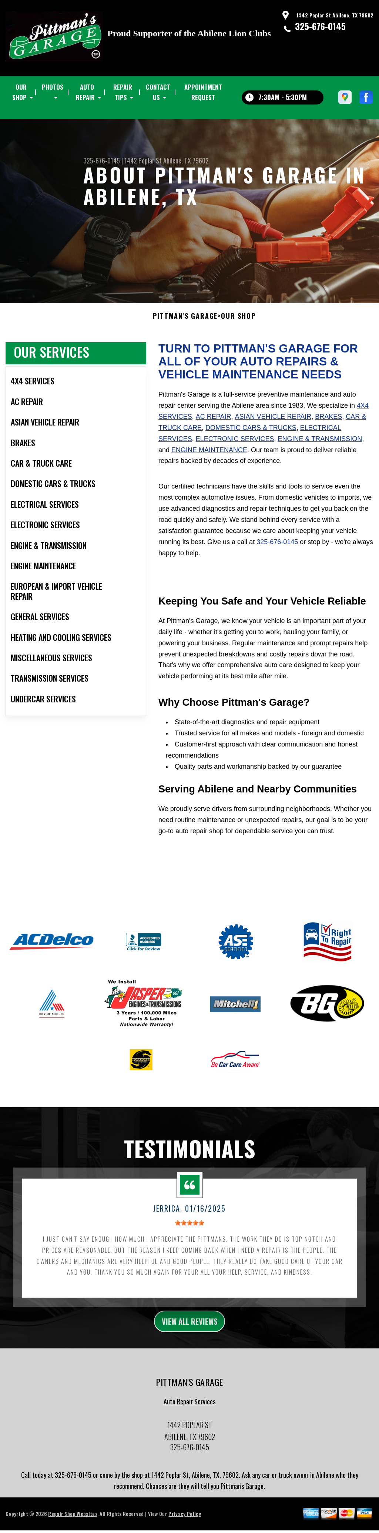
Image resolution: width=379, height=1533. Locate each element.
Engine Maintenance (209, 455)
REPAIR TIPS (122, 92)
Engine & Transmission (320, 444)
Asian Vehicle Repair (273, 422)
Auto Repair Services (189, 1410)
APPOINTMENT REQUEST (203, 92)
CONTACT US (158, 92)
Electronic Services (235, 444)
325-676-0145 (320, 26)
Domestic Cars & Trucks (250, 433)
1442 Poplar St (143, 160)
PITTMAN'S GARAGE (185, 322)
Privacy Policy (184, 1522)
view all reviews (189, 1328)
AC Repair (213, 422)
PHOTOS (52, 87)
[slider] (189, 1229)
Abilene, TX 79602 (186, 160)
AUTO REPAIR (85, 92)
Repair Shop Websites (72, 1522)
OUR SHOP (19, 92)
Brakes (328, 422)
